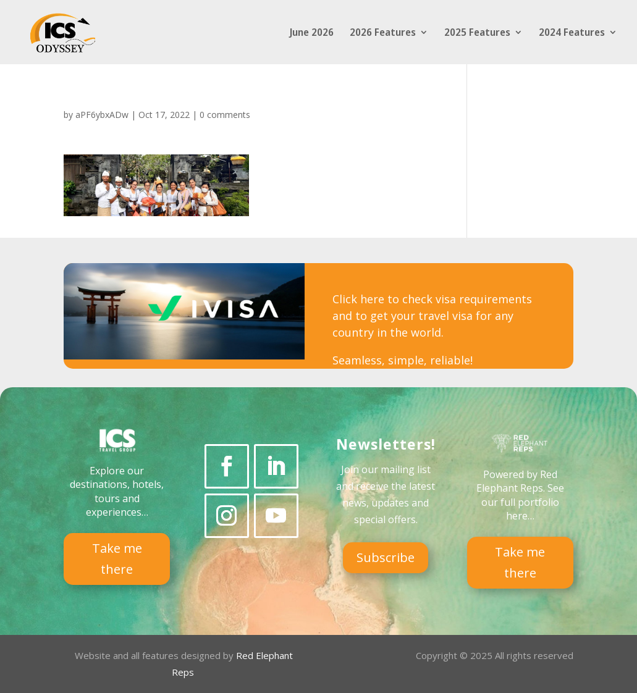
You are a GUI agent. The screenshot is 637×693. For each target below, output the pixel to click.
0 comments (225, 114)
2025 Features (477, 33)
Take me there (117, 559)
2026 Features (383, 33)
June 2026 (312, 33)
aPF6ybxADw (102, 114)
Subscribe (385, 557)
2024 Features (572, 33)
